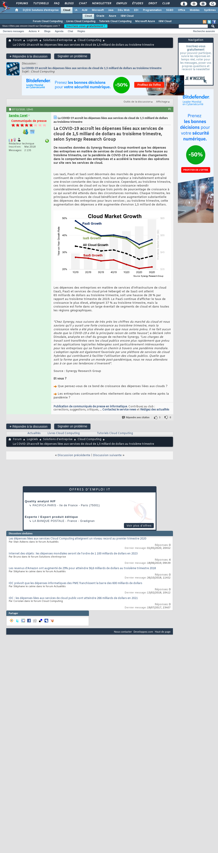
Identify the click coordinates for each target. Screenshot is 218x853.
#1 (169, 109)
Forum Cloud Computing (48, 21)
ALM (84, 10)
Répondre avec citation (136, 417)
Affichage (162, 101)
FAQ (56, 3)
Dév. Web (124, 10)
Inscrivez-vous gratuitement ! (85, 26)
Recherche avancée (204, 31)
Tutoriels (41, 3)
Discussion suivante (107, 455)
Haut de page (163, 631)
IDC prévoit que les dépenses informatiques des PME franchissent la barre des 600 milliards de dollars (75, 583)
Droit (152, 3)
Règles (81, 31)
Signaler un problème (72, 56)
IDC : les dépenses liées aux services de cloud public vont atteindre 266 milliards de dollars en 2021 (73, 598)
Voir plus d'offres (139, 525)
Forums (21, 3)
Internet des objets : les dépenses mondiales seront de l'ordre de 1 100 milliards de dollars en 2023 (73, 554)
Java (110, 10)
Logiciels (32, 40)
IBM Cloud (127, 16)
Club (166, 3)
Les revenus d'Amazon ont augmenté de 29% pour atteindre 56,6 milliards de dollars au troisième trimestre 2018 (82, 568)
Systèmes (210, 10)
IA (76, 10)
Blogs (69, 3)
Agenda (59, 31)
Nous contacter (123, 631)
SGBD (169, 10)
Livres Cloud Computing (80, 21)
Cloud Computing (89, 40)
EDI (136, 10)
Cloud (66, 10)
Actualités (34, 433)
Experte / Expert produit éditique (51, 517)
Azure (112, 16)
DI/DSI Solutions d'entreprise (41, 10)
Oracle (100, 16)
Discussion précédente (74, 455)
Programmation (152, 10)
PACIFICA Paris (44, 505)
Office (181, 10)
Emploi (121, 3)
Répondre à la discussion (28, 56)
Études (137, 3)
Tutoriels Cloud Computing (115, 21)
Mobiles (194, 10)
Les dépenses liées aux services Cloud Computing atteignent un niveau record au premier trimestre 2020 (77, 539)
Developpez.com (143, 631)
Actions (33, 31)
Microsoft (98, 10)
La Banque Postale (48, 521)
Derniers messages (13, 31)
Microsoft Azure (145, 21)
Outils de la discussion (137, 101)
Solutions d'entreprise (57, 40)
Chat (82, 3)
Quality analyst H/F (40, 501)
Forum (17, 40)
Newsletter (101, 3)
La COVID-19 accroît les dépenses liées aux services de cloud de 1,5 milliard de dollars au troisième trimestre (92, 68)
